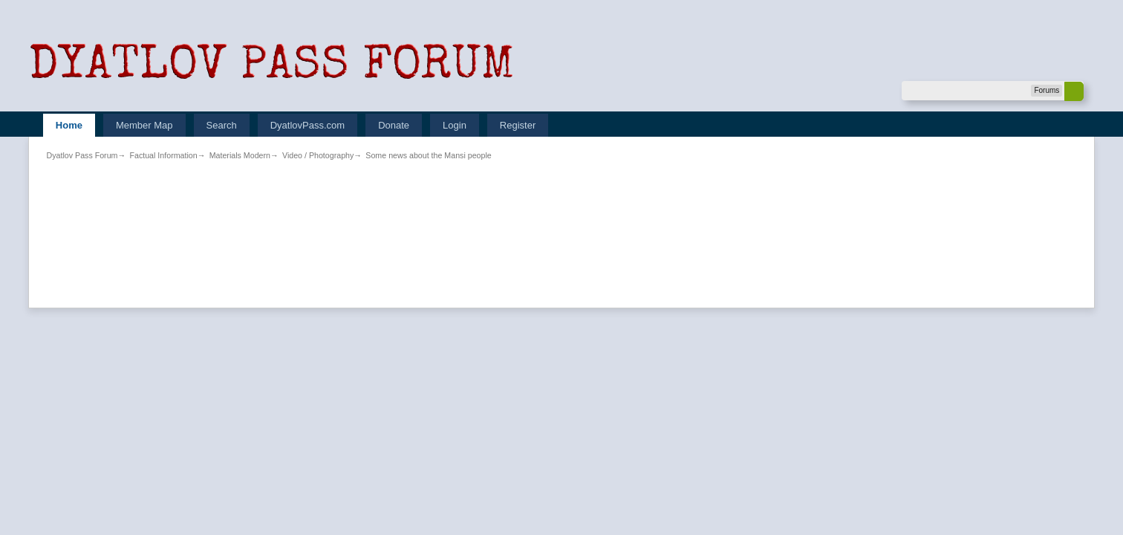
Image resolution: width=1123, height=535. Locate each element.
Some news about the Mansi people (428, 155)
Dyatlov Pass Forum (82, 155)
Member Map (144, 125)
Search (221, 125)
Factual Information (163, 155)
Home (69, 125)
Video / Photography (318, 155)
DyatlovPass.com (307, 125)
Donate (393, 125)
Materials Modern (239, 155)
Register (518, 125)
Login (454, 125)
